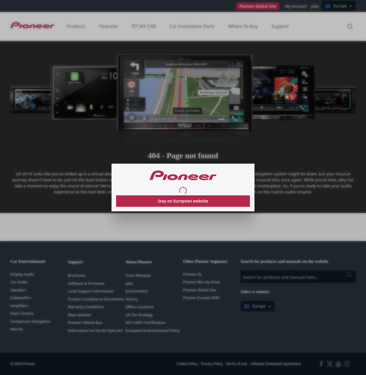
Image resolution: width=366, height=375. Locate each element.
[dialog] (183, 187)
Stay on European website (183, 201)
